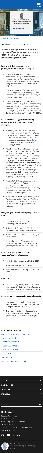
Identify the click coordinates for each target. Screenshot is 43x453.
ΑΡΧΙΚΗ (3, 39)
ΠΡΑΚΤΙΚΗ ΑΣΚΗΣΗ (8, 338)
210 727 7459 (23, 427)
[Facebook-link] (2, 435)
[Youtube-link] (8, 435)
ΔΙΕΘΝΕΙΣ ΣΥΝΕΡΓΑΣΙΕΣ (10, 342)
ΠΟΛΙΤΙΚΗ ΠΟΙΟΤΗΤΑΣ (9, 350)
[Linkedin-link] (18, 435)
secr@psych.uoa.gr (8, 430)
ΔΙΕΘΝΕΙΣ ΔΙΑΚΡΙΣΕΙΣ (10, 346)
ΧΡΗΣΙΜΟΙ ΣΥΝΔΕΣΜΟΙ (10, 357)
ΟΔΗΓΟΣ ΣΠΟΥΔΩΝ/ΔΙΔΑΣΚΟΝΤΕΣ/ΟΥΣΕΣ (17, 334)
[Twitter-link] (13, 435)
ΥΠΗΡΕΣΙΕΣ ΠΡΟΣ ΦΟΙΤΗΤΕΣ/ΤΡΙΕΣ (14, 361)
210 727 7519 (9, 427)
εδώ (34, 138)
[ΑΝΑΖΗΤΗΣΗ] (21, 404)
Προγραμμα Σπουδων (14, 39)
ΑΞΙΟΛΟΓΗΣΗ (6, 353)
